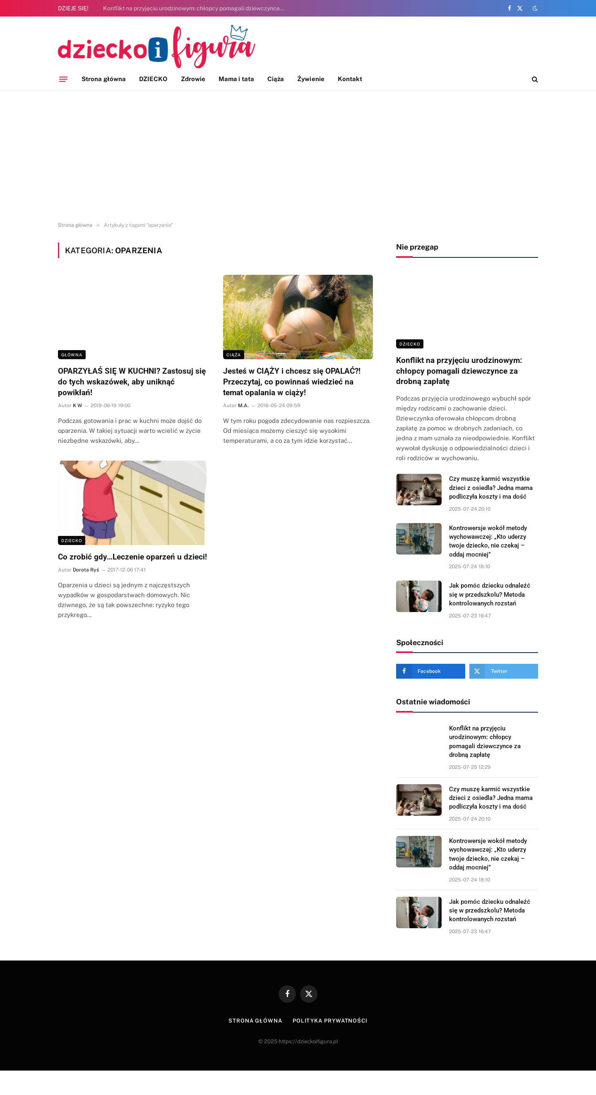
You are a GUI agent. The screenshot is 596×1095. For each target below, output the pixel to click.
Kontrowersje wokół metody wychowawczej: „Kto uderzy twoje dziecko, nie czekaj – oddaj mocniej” (488, 541)
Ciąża (275, 78)
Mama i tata (236, 78)
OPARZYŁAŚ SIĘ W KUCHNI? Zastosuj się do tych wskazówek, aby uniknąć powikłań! (132, 381)
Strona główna (104, 78)
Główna (71, 354)
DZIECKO (153, 78)
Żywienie (310, 78)
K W (77, 405)
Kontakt (350, 78)
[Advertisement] (298, 156)
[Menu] (63, 79)
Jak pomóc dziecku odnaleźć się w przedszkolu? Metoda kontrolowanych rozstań (489, 594)
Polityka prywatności (330, 1021)
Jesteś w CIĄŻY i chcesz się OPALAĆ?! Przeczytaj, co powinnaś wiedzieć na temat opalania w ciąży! (291, 381)
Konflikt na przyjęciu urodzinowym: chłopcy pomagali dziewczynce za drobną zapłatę (196, 8)
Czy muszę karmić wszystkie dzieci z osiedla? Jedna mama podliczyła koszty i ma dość (491, 487)
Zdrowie (193, 78)
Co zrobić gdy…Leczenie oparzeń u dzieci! (132, 557)
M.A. (243, 405)
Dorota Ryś (86, 570)
